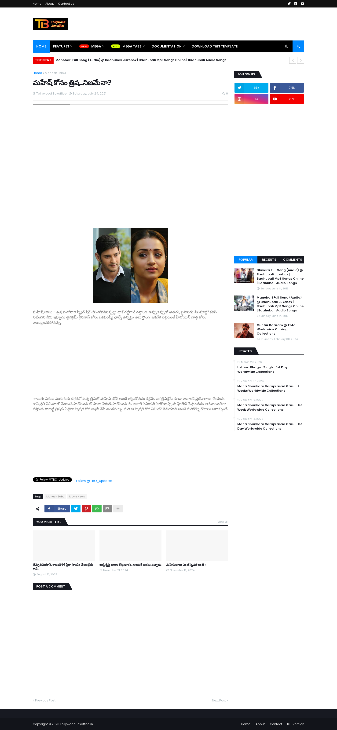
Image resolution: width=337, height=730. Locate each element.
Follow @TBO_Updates (94, 480)
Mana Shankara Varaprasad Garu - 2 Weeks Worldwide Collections (268, 388)
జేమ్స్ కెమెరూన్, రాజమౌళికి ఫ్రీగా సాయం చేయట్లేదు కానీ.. (63, 567)
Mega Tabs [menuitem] (132, 46)
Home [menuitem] (41, 46)
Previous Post (45, 700)
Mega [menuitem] (96, 46)
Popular (246, 259)
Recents (269, 259)
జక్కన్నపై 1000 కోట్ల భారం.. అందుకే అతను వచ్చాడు (130, 565)
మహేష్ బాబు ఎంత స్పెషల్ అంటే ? (186, 565)
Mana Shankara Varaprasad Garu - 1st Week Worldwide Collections (269, 407)
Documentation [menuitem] (167, 46)
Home (37, 4)
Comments (292, 259)
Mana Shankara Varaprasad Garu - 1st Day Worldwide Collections (269, 426)
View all (222, 522)
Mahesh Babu (55, 73)
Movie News (77, 496)
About (49, 4)
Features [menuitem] (61, 46)
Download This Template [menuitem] (215, 46)
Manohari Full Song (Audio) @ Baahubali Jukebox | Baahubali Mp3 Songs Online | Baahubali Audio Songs (140, 60)
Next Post (219, 700)
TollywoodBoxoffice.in (76, 724)
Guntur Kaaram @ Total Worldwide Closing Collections (277, 329)
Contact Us (66, 4)
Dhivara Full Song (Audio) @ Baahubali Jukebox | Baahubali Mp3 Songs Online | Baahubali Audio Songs (280, 276)
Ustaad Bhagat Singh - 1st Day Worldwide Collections (262, 369)
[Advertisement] (130, 358)
